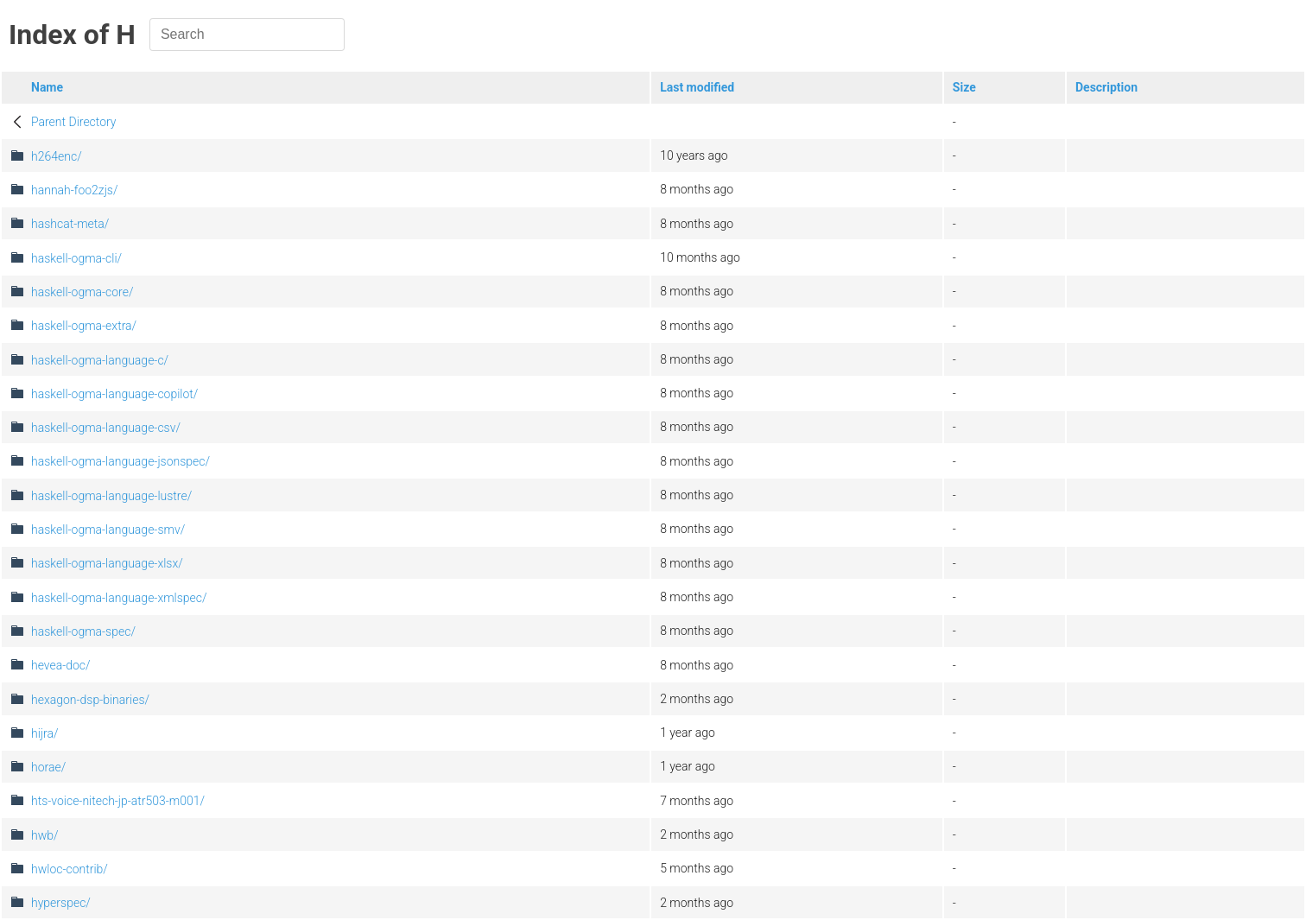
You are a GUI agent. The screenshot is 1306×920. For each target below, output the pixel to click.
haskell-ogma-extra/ (83, 326)
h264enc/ (56, 156)
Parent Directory (74, 122)
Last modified (697, 87)
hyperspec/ (61, 903)
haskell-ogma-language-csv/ (106, 428)
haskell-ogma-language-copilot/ (114, 394)
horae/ (48, 767)
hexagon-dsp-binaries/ (90, 700)
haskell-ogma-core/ (82, 292)
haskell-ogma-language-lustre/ (111, 496)
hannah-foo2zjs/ (74, 190)
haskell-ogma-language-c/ (99, 360)
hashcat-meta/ (70, 224)
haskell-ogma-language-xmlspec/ (119, 598)
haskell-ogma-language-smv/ (108, 529)
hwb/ (45, 835)
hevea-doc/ (61, 665)
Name (47, 87)
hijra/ (45, 733)
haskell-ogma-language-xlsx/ (107, 563)
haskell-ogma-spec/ (83, 631)
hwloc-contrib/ (69, 869)
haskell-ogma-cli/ (76, 258)
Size (964, 87)
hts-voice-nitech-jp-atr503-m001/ (118, 801)
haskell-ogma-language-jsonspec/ (120, 461)
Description (1106, 87)
